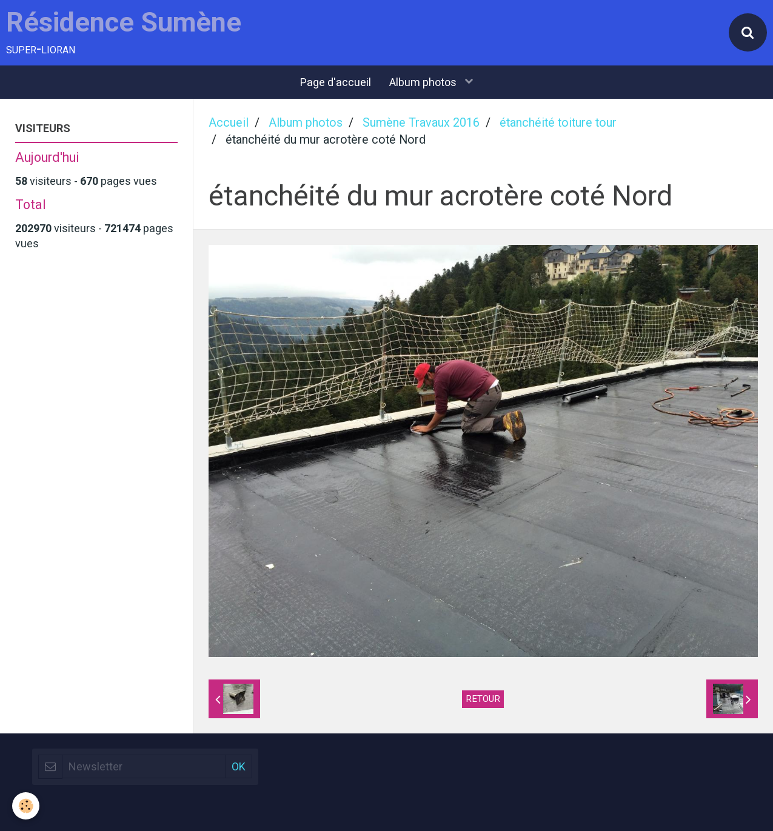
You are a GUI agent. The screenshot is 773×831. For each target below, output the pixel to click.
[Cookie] (25, 805)
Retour (483, 698)
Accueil (229, 123)
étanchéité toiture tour (558, 123)
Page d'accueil (335, 82)
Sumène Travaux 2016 (421, 123)
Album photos (424, 82)
